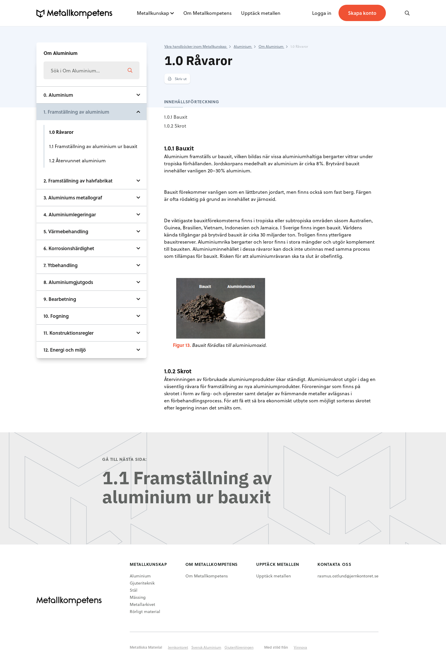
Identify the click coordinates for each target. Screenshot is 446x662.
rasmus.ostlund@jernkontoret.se (347, 576)
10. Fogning (56, 315)
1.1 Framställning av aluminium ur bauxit (93, 146)
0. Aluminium (58, 94)
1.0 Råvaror (61, 131)
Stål (133, 590)
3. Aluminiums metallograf (73, 197)
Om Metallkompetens (207, 12)
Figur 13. (182, 345)
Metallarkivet (142, 604)
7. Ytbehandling (61, 265)
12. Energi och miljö (65, 349)
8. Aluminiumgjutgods (68, 282)
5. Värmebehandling (66, 231)
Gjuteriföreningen (239, 647)
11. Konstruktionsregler (69, 332)
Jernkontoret (178, 647)
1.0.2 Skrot (175, 125)
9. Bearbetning (60, 299)
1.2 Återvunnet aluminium (77, 160)
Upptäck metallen (260, 12)
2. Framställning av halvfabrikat (78, 180)
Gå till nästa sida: (124, 459)
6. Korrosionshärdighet (69, 248)
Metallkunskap (153, 12)
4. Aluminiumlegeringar (70, 214)
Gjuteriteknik (142, 583)
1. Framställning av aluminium (76, 111)
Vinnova (300, 647)
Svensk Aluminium (206, 647)
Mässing (138, 597)
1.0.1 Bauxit (175, 116)
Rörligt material (145, 611)
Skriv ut (177, 78)
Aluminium (140, 576)
